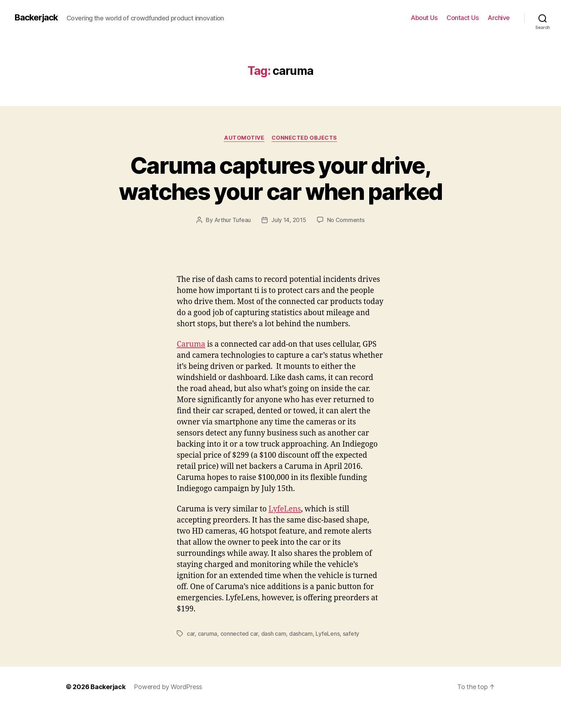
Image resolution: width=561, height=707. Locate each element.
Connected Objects (304, 138)
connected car (239, 633)
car (191, 633)
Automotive (244, 138)
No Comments (346, 219)
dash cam (273, 633)
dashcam (301, 633)
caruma (207, 633)
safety (351, 633)
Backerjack (36, 17)
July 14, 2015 (288, 219)
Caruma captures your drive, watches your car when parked (281, 178)
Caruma (191, 344)
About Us (424, 17)
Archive (499, 17)
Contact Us (463, 17)
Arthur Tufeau (232, 219)
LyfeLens (284, 509)
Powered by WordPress (168, 687)
